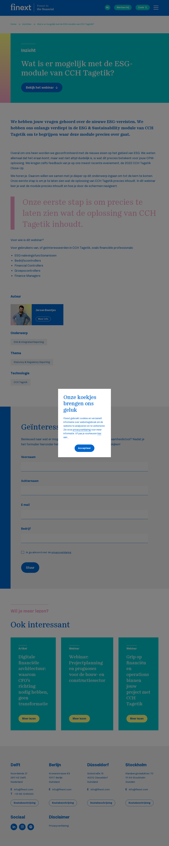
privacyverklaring (82, 429)
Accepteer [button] (84, 448)
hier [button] (99, 433)
